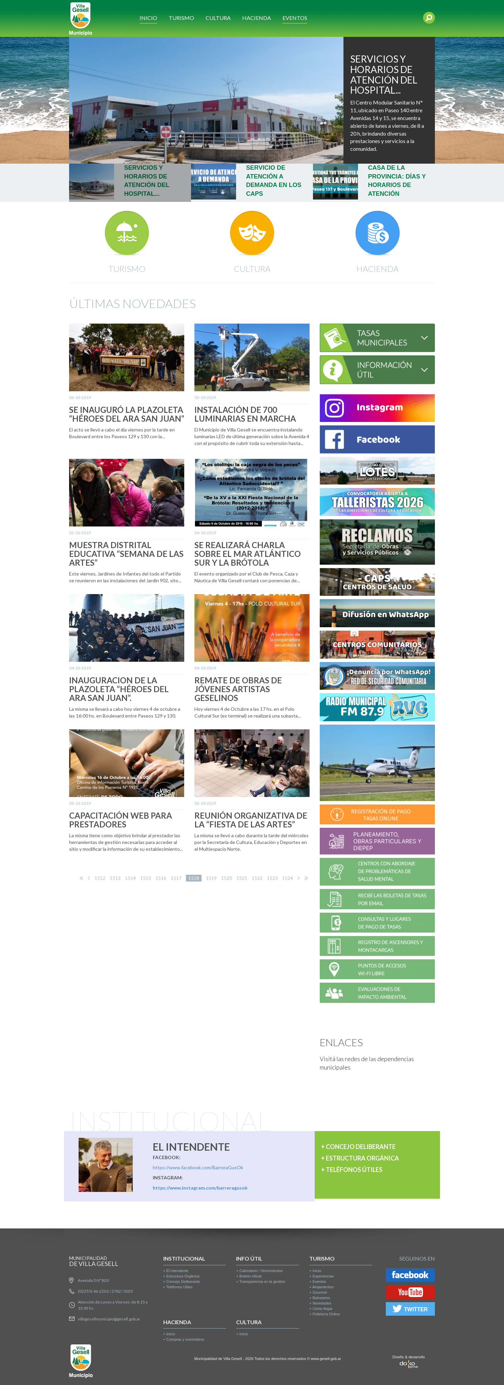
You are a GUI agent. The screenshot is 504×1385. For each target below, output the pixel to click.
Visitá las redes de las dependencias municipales (367, 1063)
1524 (287, 878)
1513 (115, 878)
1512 (99, 878)
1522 (257, 878)
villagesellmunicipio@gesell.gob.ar (109, 1318)
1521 (241, 878)
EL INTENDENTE (191, 1147)
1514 (130, 878)
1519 (211, 878)
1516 (160, 878)
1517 (176, 878)
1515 (145, 878)
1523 (272, 878)
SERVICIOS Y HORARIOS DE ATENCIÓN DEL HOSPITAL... (383, 74)
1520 (226, 878)
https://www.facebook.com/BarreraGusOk (198, 1167)
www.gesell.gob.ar (326, 1359)
